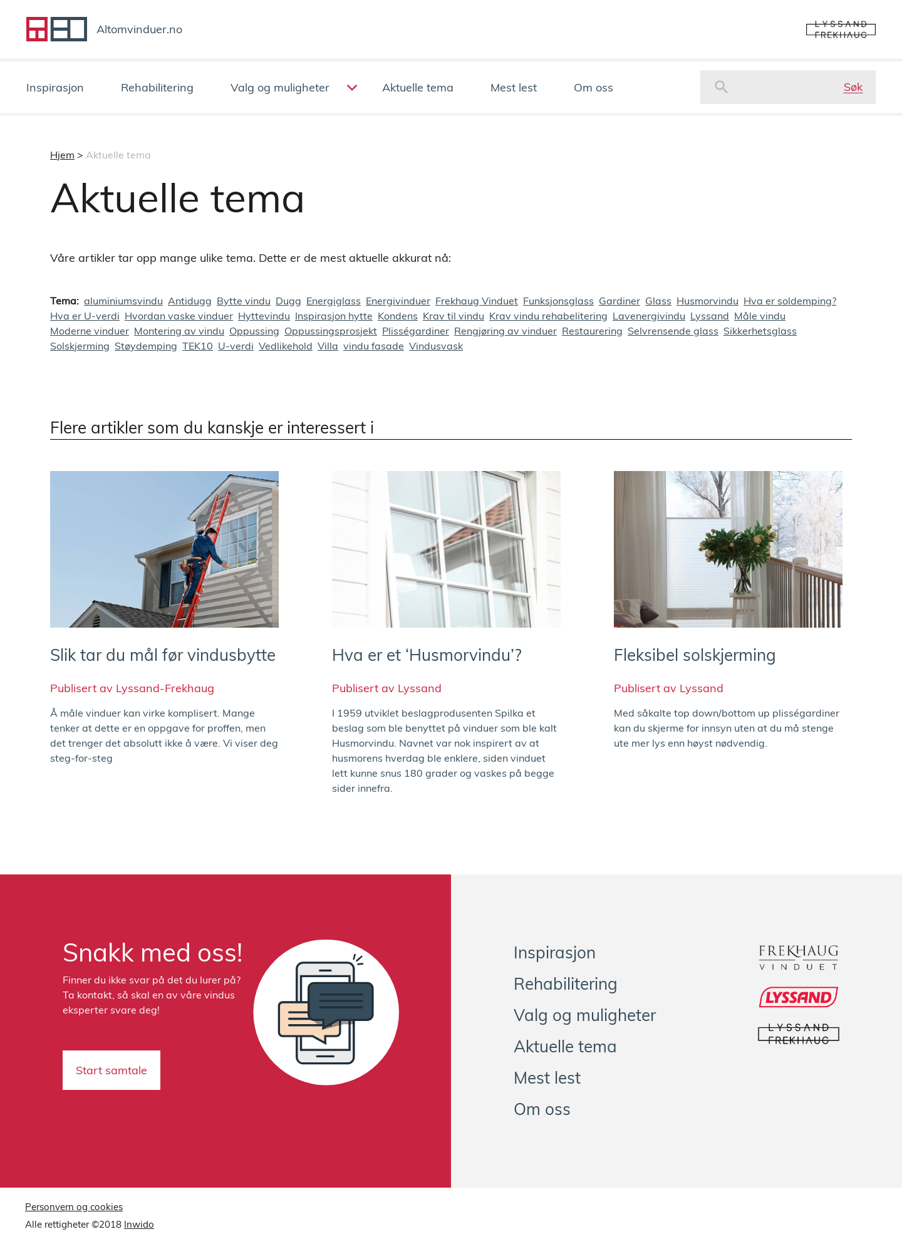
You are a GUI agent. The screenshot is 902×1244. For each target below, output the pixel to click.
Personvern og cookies (74, 1207)
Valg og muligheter (280, 87)
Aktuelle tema (418, 87)
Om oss (593, 87)
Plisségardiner (415, 330)
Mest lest (513, 87)
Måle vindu (759, 315)
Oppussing (254, 330)
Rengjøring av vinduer (505, 330)
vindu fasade (373, 346)
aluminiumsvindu (123, 300)
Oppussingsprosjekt (330, 330)
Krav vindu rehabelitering (548, 315)
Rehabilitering (157, 87)
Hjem (62, 154)
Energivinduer (398, 300)
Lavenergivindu (649, 315)
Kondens (398, 315)
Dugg (288, 300)
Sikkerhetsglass (760, 330)
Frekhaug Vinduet (476, 300)
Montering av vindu (179, 330)
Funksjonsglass (558, 300)
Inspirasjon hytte (334, 315)
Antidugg (190, 300)
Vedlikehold (286, 346)
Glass (658, 300)
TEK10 (197, 346)
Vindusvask (436, 346)
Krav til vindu (453, 315)
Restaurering (592, 330)
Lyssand (709, 315)
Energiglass (333, 300)
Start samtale (111, 1070)
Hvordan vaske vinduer (179, 315)
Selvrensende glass (673, 330)
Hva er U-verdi (85, 315)
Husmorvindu (707, 300)
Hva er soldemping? (790, 300)
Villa (328, 346)
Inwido (139, 1224)
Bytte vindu (244, 300)
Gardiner (619, 300)
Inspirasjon (55, 87)
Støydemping (146, 346)
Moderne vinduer (89, 330)
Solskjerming (80, 346)
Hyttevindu (264, 315)
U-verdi (236, 346)
